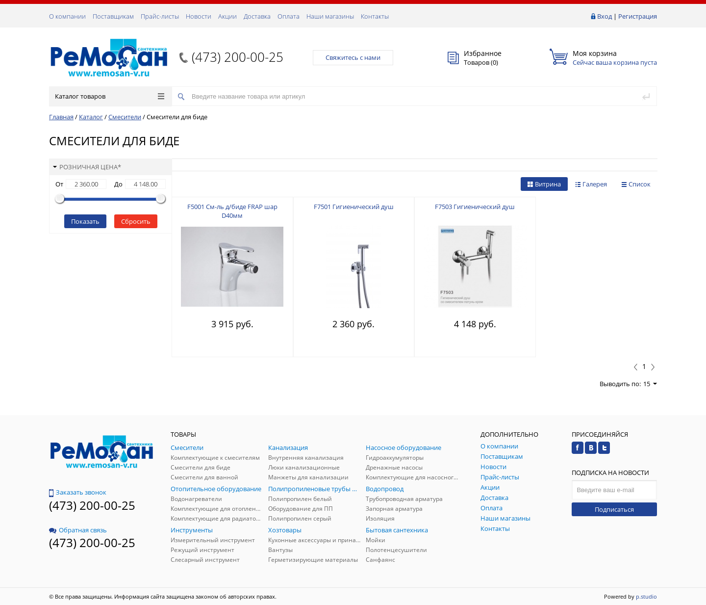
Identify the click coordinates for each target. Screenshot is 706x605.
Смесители (124, 116)
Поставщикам (113, 16)
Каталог (91, 116)
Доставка (257, 16)
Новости (198, 16)
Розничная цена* (87, 166)
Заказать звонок (77, 492)
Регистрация (637, 16)
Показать (85, 221)
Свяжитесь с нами (353, 57)
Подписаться (614, 509)
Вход (604, 16)
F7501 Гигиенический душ (354, 206)
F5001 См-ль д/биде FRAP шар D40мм (232, 211)
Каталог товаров (109, 96)
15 (650, 383)
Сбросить (136, 221)
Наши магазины (330, 16)
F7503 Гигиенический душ (475, 206)
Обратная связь (78, 530)
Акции (227, 16)
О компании (67, 16)
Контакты (375, 16)
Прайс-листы (160, 16)
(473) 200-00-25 (237, 57)
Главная (61, 116)
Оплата (288, 16)
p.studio (646, 596)
